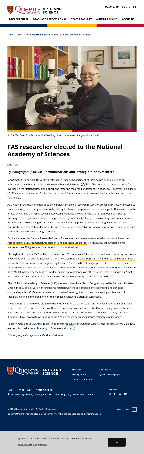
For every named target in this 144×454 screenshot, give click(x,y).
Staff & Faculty (81, 19)
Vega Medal (14, 272)
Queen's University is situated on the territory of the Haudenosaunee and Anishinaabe (52, 413)
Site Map (76, 369)
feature (69, 323)
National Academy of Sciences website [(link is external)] (50, 328)
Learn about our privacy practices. (32, 444)
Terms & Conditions (82, 379)
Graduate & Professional (49, 19)
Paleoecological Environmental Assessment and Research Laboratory (47, 242)
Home (10, 34)
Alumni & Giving (106, 19)
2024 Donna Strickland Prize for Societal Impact (107, 258)
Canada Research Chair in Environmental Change (59, 238)
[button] (126, 7)
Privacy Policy (79, 374)
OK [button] (116, 442)
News (20, 34)
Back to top (124, 409)
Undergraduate (17, 19)
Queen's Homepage (109, 374)
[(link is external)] (55, 392)
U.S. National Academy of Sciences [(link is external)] (62, 184)
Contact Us (105, 369)
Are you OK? (112, 7)
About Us (128, 19)
